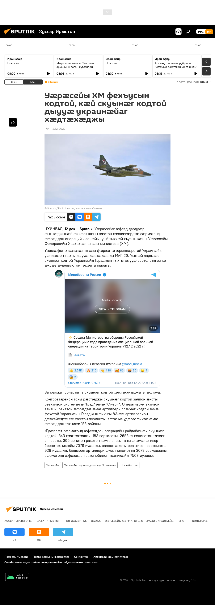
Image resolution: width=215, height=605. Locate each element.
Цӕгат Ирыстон (48, 521)
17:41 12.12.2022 (55, 129)
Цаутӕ (96, 521)
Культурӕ (199, 521)
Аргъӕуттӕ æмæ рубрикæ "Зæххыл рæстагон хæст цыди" (176, 65)
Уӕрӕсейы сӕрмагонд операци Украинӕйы (90, 465)
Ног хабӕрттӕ (129, 465)
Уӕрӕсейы (52, 465)
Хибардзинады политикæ (110, 557)
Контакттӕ (81, 557)
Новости (13, 63)
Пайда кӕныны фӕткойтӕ (51, 557)
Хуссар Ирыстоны (18, 521)
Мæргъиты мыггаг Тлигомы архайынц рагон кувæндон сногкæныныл (75, 66)
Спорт (183, 521)
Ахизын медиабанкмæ (89, 208)
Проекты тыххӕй (16, 557)
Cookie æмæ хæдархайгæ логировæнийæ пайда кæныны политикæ (50, 562)
